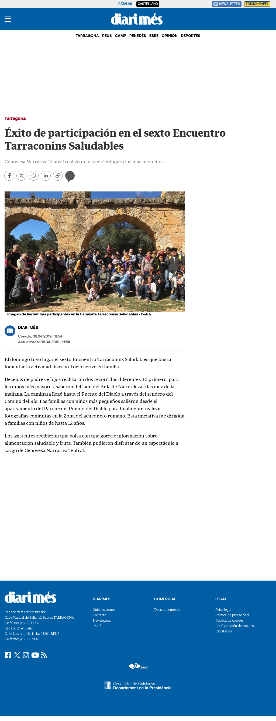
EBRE (153, 36)
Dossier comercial (167, 610)
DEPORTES (190, 36)
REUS (107, 36)
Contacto (99, 615)
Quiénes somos (104, 610)
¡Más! (97, 626)
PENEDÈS (137, 36)
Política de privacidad (232, 615)
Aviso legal (223, 610)
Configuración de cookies (234, 626)
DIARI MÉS (28, 328)
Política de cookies (229, 620)
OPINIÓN (170, 36)
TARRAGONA (87, 36)
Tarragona (15, 119)
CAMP (120, 36)
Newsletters (102, 620)
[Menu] (8, 19)
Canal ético (223, 631)
